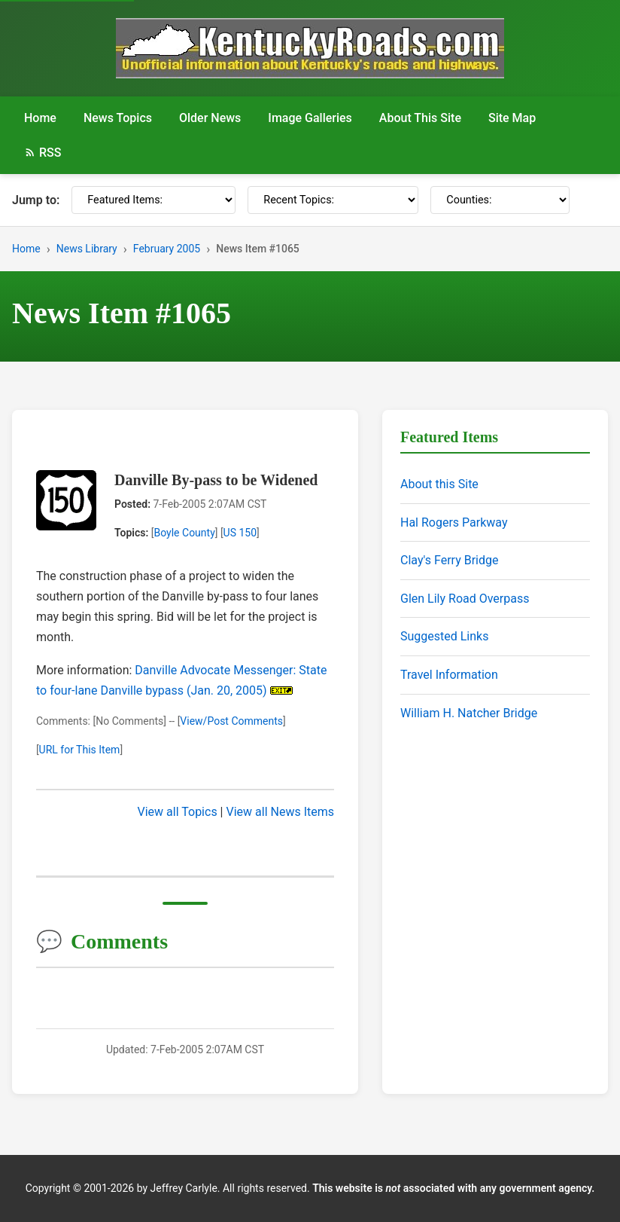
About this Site (439, 484)
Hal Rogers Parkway (454, 522)
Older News (210, 118)
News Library (86, 249)
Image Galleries (310, 118)
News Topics (118, 118)
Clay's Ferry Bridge (449, 560)
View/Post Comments (231, 721)
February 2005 (166, 249)
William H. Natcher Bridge (468, 713)
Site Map (512, 118)
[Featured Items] (153, 200)
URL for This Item (79, 750)
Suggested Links (444, 636)
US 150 (240, 533)
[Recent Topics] (333, 200)
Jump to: (35, 200)
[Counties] (500, 200)
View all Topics (177, 812)
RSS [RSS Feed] (42, 152)
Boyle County (183, 533)
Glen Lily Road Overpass (464, 598)
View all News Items (280, 812)
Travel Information (449, 675)
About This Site (420, 118)
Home (40, 118)
